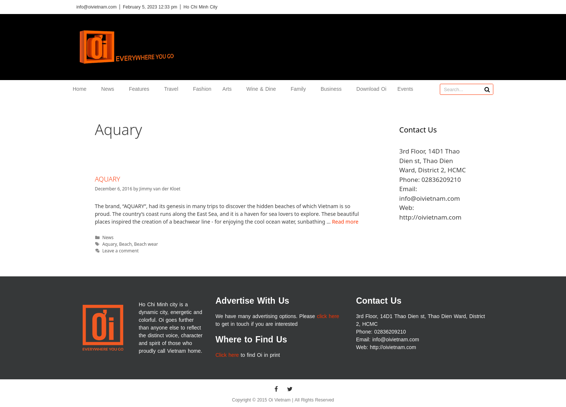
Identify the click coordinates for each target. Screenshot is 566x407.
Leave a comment (120, 250)
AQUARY (107, 179)
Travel (173, 89)
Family (300, 89)
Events (405, 89)
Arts (228, 89)
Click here (227, 355)
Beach (125, 244)
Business (333, 89)
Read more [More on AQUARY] (345, 221)
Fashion (202, 89)
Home (81, 89)
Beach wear (146, 244)
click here (328, 316)
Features (141, 89)
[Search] (487, 89)
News (109, 89)
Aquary (109, 244)
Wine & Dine (263, 89)
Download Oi (371, 89)
